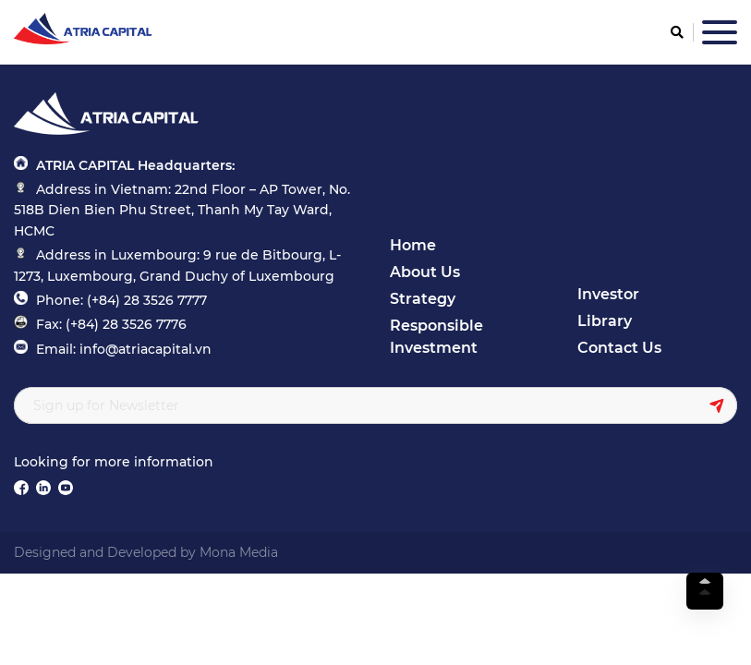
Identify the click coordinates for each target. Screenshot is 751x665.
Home (413, 245)
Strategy (422, 299)
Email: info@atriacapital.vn (124, 349)
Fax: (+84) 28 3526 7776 (111, 324)
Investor (608, 294)
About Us (425, 272)
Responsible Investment (436, 337)
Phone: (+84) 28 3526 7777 (121, 300)
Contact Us (619, 348)
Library (604, 321)
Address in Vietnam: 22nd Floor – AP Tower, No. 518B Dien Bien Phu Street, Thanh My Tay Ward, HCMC (182, 210)
